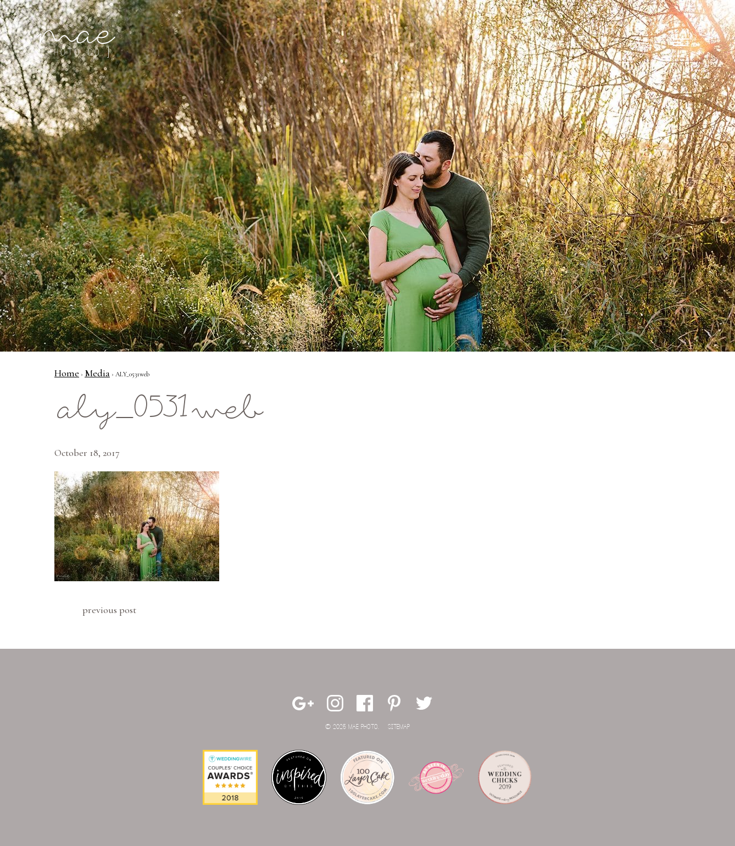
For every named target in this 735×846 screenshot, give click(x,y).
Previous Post (109, 610)
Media (97, 373)
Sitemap (399, 727)
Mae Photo (78, 44)
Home (66, 373)
